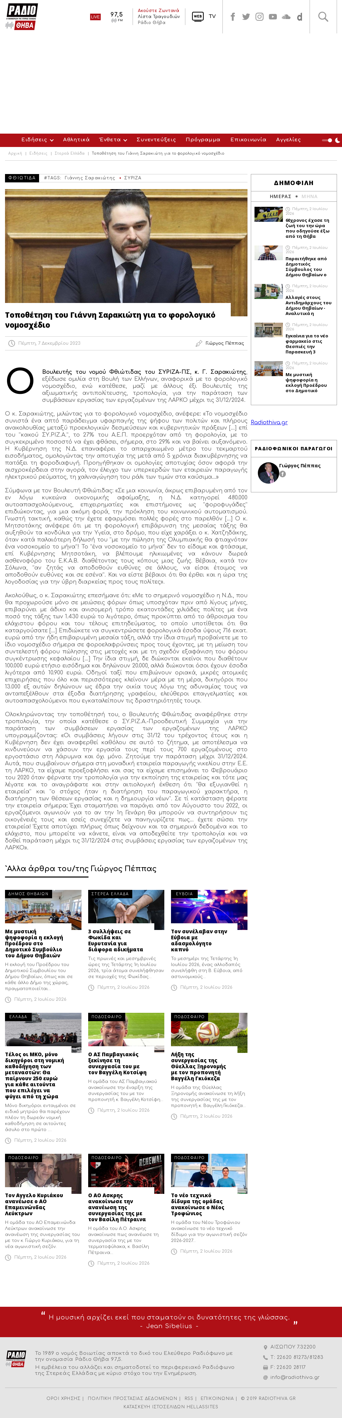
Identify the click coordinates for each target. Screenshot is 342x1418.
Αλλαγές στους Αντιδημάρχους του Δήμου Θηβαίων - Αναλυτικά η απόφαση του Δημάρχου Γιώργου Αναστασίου (309, 305)
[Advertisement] (171, 83)
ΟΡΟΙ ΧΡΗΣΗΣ (63, 1398)
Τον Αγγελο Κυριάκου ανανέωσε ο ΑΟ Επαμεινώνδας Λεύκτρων (34, 1204)
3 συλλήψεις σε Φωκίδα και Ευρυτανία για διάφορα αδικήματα (115, 940)
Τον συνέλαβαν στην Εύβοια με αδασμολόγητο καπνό (199, 940)
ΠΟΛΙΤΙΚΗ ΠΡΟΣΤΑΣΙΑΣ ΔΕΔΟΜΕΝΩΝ (132, 1398)
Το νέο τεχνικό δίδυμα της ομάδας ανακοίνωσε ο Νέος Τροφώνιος (197, 1204)
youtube (273, 16)
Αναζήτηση (323, 16)
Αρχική (15, 153)
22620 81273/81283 (300, 1357)
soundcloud (286, 16)
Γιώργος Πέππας (300, 465)
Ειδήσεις (34, 140)
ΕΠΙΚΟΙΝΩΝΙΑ (217, 1398)
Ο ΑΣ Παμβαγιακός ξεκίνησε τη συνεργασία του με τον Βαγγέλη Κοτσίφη (117, 1063)
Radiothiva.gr (269, 423)
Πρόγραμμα (203, 140)
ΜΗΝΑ (310, 196)
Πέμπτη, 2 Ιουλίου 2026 (40, 999)
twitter (246, 16)
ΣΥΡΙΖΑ (132, 178)
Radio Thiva (21, 16)
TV (212, 16)
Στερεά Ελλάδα (70, 153)
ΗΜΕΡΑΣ (281, 196)
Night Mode (332, 140)
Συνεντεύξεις (156, 140)
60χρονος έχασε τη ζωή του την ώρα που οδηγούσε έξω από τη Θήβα (308, 228)
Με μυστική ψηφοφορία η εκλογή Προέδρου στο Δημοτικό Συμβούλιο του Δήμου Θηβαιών (34, 943)
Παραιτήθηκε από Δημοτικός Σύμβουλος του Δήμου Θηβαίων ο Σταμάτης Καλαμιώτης (306, 266)
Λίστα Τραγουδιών (159, 16)
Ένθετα (110, 140)
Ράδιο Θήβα (151, 22)
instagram (259, 16)
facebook (232, 16)
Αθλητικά (76, 140)
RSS (189, 1398)
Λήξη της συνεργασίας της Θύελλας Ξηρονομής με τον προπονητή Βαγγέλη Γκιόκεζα (198, 1066)
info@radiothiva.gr (295, 1377)
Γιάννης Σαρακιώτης (90, 178)
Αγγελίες (288, 140)
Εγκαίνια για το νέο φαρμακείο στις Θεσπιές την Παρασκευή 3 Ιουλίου (307, 343)
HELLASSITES (202, 1407)
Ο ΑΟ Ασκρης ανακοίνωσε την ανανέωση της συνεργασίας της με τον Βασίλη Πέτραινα (117, 1207)
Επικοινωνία (248, 140)
